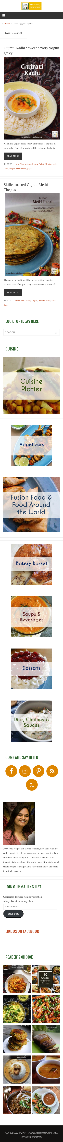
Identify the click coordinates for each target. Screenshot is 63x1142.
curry (17, 164)
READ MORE (13, 156)
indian (54, 164)
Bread (17, 300)
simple (12, 168)
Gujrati (41, 164)
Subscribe (13, 913)
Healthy (48, 164)
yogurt (29, 168)
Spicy (6, 305)
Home (7, 23)
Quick (6, 168)
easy (36, 164)
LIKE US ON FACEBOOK (22, 931)
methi (53, 300)
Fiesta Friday (26, 300)
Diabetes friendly (27, 164)
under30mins (21, 168)
